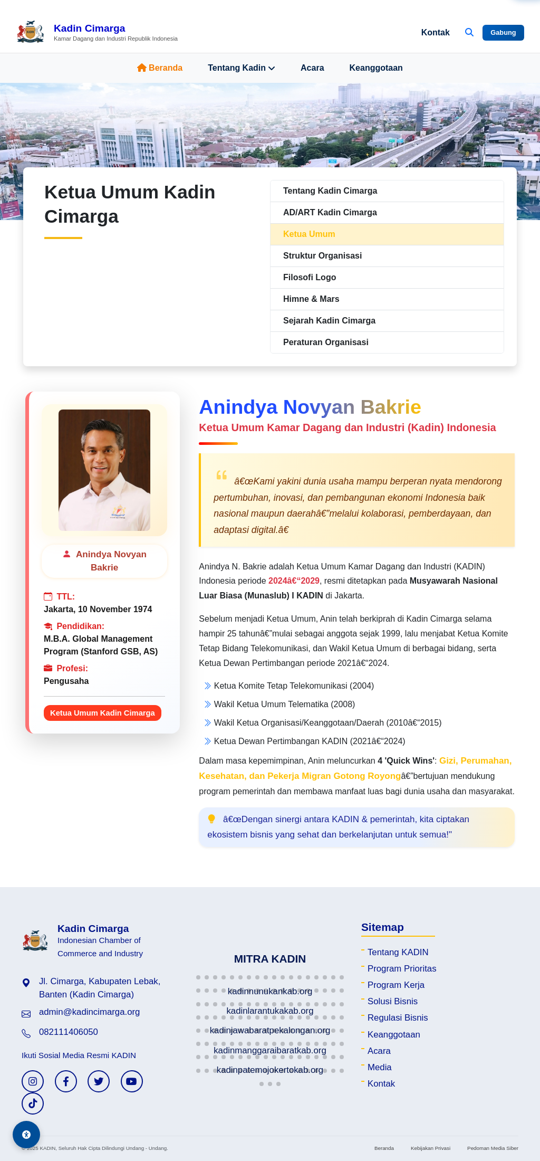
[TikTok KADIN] (33, 1103)
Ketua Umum (309, 234)
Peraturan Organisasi (326, 342)
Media (380, 1067)
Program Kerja (396, 985)
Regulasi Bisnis (398, 1018)
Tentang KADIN (398, 952)
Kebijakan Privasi (430, 1148)
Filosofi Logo (309, 277)
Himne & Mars (311, 298)
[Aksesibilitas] (26, 1134)
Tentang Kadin (241, 68)
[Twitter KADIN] (99, 1081)
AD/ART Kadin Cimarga (330, 212)
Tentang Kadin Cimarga (330, 190)
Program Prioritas (402, 969)
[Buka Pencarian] (469, 33)
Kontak (435, 32)
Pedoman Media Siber (492, 1148)
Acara (312, 67)
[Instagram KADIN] (33, 1081)
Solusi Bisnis (393, 1001)
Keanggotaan (376, 67)
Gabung (503, 32)
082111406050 (68, 1032)
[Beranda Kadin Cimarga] (97, 32)
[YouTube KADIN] (132, 1081)
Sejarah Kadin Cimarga (329, 320)
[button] (198, 977)
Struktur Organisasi (322, 255)
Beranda (159, 67)
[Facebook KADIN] (66, 1081)
